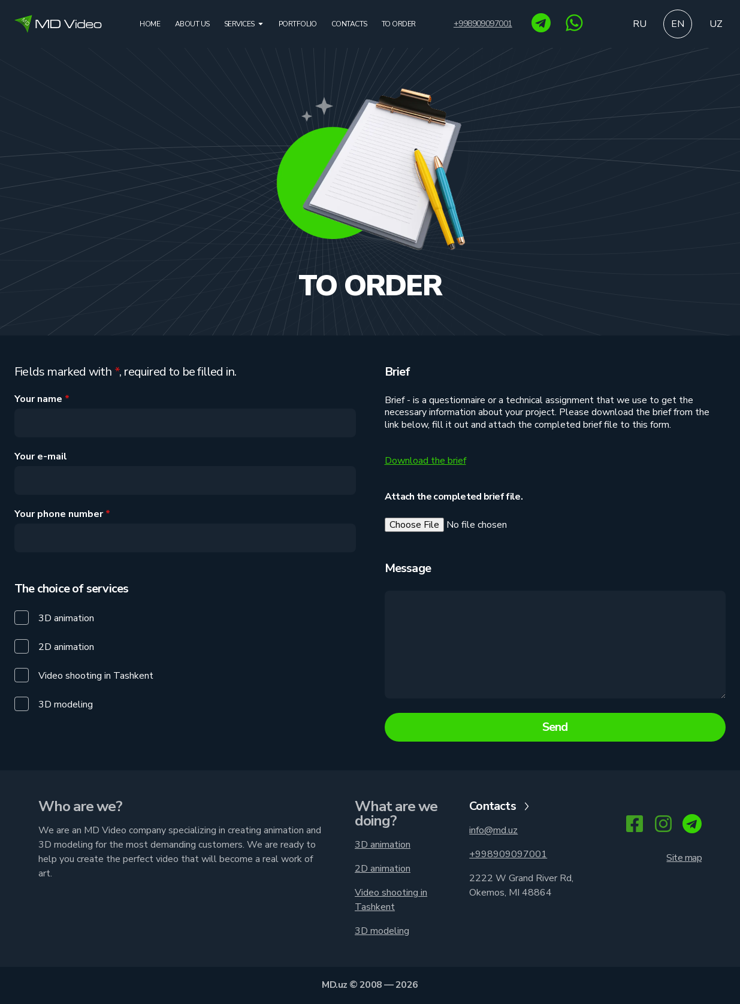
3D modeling (382, 931)
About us (192, 24)
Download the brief (425, 460)
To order (399, 24)
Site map (684, 857)
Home (150, 24)
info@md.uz (493, 830)
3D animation (382, 844)
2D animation (382, 868)
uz (716, 24)
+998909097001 (483, 24)
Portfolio (298, 24)
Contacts (349, 24)
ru (640, 24)
